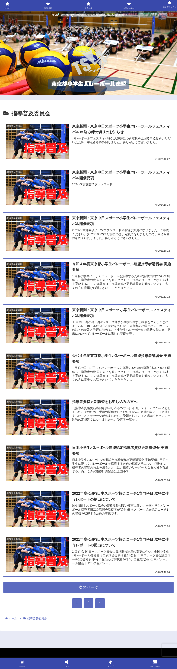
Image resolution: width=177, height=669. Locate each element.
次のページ (88, 587)
